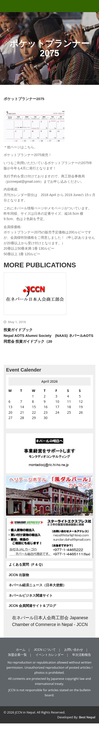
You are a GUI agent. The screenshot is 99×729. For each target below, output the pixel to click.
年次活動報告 (81, 655)
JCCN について (45, 649)
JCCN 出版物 (19, 575)
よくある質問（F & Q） (27, 564)
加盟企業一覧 (17, 655)
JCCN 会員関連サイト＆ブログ (32, 606)
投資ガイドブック (49, 336)
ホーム (20, 649)
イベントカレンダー (49, 655)
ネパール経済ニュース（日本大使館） (37, 585)
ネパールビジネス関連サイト (31, 595)
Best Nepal (87, 717)
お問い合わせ (73, 649)
